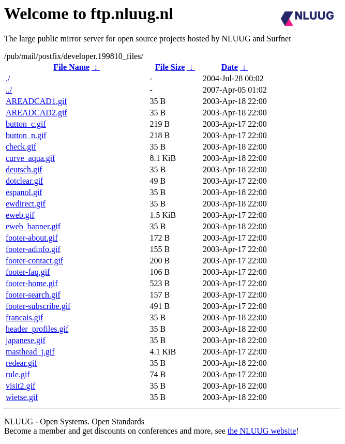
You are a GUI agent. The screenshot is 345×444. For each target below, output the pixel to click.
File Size (170, 67)
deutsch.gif (24, 169)
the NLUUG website (262, 430)
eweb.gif (20, 215)
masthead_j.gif (30, 351)
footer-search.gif (33, 294)
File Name (71, 67)
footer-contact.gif (34, 260)
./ (8, 78)
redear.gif (21, 363)
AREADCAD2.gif (36, 112)
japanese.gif (26, 340)
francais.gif (24, 317)
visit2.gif (20, 385)
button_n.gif (26, 135)
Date (229, 67)
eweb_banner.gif (33, 226)
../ (9, 89)
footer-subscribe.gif (38, 306)
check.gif (21, 146)
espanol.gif (24, 192)
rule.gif (18, 374)
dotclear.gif (24, 180)
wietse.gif (22, 397)
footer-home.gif (32, 283)
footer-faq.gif (28, 272)
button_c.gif (26, 124)
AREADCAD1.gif (36, 101)
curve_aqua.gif (30, 158)
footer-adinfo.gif (33, 249)
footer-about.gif (32, 237)
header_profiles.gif (37, 328)
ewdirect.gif (26, 203)
